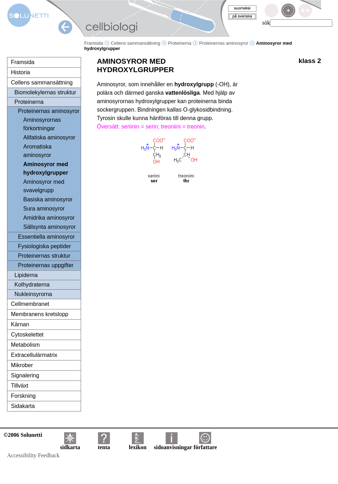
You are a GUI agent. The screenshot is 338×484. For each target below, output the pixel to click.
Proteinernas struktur (44, 256)
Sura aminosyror (43, 209)
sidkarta (70, 444)
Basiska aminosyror (48, 199)
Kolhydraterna (32, 285)
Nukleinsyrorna (33, 294)
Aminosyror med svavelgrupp (43, 186)
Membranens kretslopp (39, 314)
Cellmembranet (30, 304)
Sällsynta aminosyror (49, 227)
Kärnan (20, 324)
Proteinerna (183, 43)
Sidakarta (23, 406)
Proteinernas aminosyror (227, 43)
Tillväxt (19, 386)
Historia (20, 72)
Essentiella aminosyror (46, 237)
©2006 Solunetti (23, 435)
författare (205, 444)
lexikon (138, 444)
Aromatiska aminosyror (37, 151)
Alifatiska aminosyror (49, 137)
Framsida (97, 43)
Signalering (25, 375)
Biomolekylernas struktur (45, 92)
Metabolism (25, 345)
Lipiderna (26, 275)
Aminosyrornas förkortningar (42, 124)
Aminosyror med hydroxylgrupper (45, 168)
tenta (104, 444)
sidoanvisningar (173, 444)
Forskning (23, 396)
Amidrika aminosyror (49, 218)
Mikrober (22, 365)
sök (266, 23)
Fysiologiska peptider (44, 246)
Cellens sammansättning (139, 43)
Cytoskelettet (27, 335)
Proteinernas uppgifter (45, 265)
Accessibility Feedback (33, 455)
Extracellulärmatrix (34, 355)
